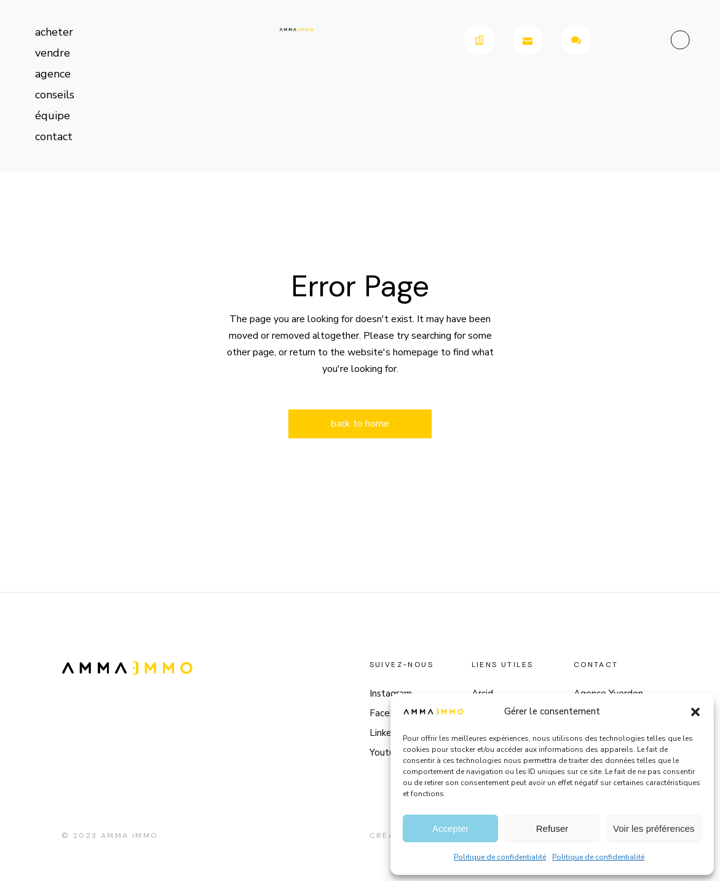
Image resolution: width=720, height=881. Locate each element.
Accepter (450, 828)
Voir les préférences (654, 828)
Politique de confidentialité (500, 857)
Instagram (391, 693)
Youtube (387, 752)
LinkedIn (387, 733)
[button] (695, 712)
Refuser (552, 828)
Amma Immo (129, 835)
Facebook (390, 713)
